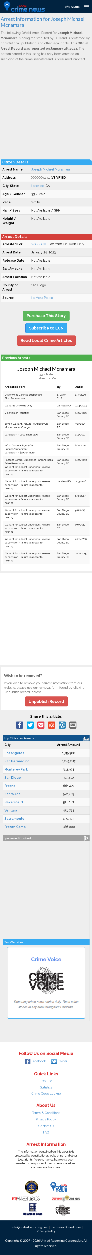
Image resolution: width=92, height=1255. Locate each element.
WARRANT (39, 244)
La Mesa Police (42, 298)
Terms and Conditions (66, 1227)
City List (46, 1081)
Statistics (46, 1087)
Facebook (35, 1061)
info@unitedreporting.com (30, 1227)
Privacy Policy (46, 1119)
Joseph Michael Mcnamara (50, 169)
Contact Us (46, 1126)
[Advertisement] (46, 110)
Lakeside (37, 186)
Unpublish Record (46, 701)
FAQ (46, 1132)
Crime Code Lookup (46, 1093)
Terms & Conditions (46, 1113)
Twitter (59, 1061)
